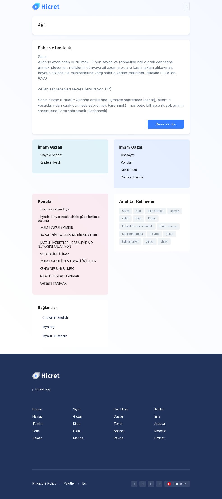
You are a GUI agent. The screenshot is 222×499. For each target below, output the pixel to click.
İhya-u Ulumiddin (54, 336)
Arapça (159, 423)
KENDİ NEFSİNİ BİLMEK (57, 268)
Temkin (37, 423)
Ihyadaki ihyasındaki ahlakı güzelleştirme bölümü (69, 218)
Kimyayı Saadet (51, 155)
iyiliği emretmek (132, 234)
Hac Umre (121, 409)
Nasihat (119, 431)
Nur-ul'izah (129, 170)
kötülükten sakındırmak (137, 226)
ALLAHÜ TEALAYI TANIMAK (59, 276)
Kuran (152, 218)
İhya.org (48, 327)
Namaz (37, 416)
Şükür (169, 234)
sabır (125, 218)
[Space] (46, 375)
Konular (126, 162)
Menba (78, 438)
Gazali (77, 416)
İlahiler (159, 409)
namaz (174, 211)
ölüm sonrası (168, 226)
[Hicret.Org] (46, 6)
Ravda (118, 438)
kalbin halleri (130, 241)
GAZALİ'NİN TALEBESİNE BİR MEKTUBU (69, 235)
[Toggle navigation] (187, 6)
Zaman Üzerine (132, 177)
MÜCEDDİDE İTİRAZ (54, 254)
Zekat (118, 423)
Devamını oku (166, 124)
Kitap (77, 423)
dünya (150, 241)
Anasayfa (128, 155)
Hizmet (159, 438)
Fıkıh (76, 431)
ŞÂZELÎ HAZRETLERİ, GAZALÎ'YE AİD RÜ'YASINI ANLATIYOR (65, 244)
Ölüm (125, 211)
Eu (84, 483)
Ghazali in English (55, 317)
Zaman (37, 438)
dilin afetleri (155, 211)
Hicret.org (41, 389)
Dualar (118, 416)
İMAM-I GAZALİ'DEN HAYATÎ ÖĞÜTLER (68, 261)
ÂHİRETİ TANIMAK (53, 283)
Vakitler (69, 483)
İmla (157, 416)
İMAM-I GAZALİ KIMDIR (56, 228)
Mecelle (160, 431)
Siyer (77, 409)
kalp (138, 218)
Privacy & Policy (44, 483)
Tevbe (154, 234)
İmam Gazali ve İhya (54, 209)
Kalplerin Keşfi (50, 162)
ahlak (164, 241)
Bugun (37, 409)
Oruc (36, 431)
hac (138, 211)
